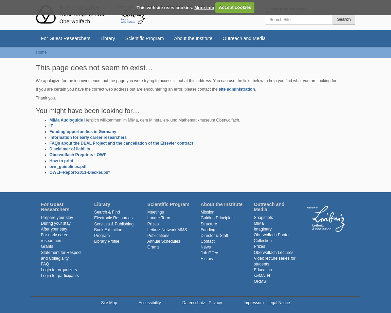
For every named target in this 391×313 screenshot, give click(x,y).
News (205, 247)
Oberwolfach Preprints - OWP (78, 154)
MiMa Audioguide (66, 120)
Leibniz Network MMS (167, 229)
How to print (61, 161)
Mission (207, 212)
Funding (207, 229)
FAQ (45, 264)
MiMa (259, 223)
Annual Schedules (163, 241)
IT (51, 126)
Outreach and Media (244, 38)
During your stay (56, 223)
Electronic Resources (113, 218)
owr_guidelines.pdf (68, 166)
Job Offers (209, 253)
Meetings (155, 212)
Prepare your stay (57, 217)
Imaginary (263, 229)
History (206, 258)
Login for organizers (59, 270)
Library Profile (106, 241)
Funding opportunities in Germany (83, 131)
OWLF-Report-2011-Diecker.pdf (80, 172)
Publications (158, 235)
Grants (47, 246)
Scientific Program (144, 38)
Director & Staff (214, 235)
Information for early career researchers (88, 137)
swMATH (262, 275)
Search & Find (107, 212)
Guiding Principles (216, 218)
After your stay (54, 229)
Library (108, 38)
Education (263, 270)
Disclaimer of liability (70, 149)
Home (41, 52)
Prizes (153, 224)
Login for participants (60, 275)
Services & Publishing (114, 224)
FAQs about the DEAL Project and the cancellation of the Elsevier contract (121, 143)
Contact (207, 241)
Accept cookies (235, 7)
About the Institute (193, 38)
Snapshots (263, 217)
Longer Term (158, 218)
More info (204, 7)
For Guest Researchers (66, 38)
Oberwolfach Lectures (274, 252)
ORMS (260, 281)
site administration (237, 89)
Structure (208, 224)
